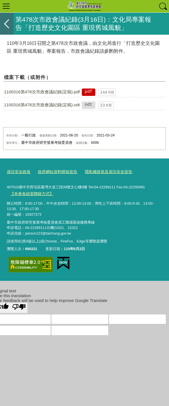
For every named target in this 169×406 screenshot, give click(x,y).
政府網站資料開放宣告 (54, 171)
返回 (7, 24)
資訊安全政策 (18, 171)
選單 (6, 6)
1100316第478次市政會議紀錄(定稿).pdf (42, 91)
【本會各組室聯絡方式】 (30, 192)
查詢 (163, 6)
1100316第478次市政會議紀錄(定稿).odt (42, 104)
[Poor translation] (18, 306)
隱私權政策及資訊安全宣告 (102, 171)
